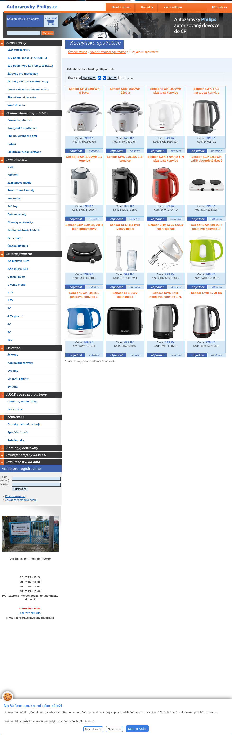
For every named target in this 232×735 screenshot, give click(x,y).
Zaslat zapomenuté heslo (21, 499)
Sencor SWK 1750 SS (206, 293)
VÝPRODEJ (15, 417)
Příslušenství (16, 160)
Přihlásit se (219, 7)
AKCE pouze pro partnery (26, 394)
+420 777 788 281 (29, 613)
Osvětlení (14, 348)
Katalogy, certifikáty (22, 448)
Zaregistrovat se (15, 496)
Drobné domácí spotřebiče (27, 113)
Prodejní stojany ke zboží (26, 455)
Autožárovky (16, 43)
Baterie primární (19, 254)
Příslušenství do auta (23, 462)
